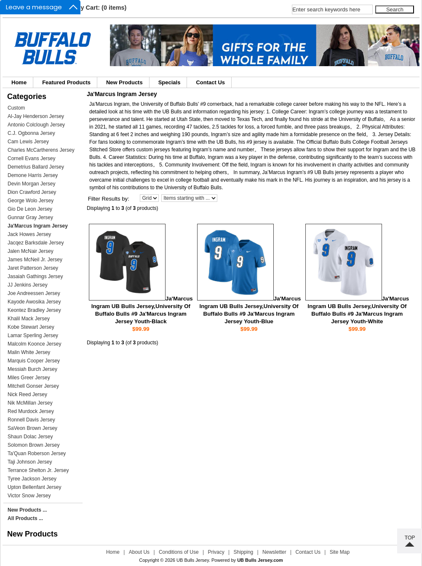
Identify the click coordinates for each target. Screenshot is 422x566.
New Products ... (27, 510)
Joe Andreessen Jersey (34, 293)
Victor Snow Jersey (29, 496)
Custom (16, 108)
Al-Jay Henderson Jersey (36, 116)
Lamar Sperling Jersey (33, 335)
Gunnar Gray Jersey (30, 217)
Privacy (216, 552)
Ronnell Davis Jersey (31, 420)
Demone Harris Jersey (33, 175)
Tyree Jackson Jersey (32, 479)
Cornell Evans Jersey (31, 158)
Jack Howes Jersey (29, 234)
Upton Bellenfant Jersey (34, 487)
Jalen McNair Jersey (30, 251)
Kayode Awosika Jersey (34, 302)
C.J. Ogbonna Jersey (31, 133)
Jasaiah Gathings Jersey (35, 276)
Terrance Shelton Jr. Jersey (38, 470)
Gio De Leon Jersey (30, 209)
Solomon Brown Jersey (33, 445)
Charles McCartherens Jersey (41, 150)
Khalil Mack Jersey (29, 319)
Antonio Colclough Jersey (36, 125)
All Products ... (25, 518)
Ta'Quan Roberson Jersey (37, 453)
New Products (124, 82)
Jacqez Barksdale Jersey (36, 243)
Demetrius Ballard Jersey (36, 167)
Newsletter (274, 552)
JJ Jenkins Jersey (28, 285)
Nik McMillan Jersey (30, 403)
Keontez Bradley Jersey (34, 310)
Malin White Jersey (29, 352)
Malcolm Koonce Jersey (34, 344)
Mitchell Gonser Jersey (33, 386)
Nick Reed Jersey (27, 394)
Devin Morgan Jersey (31, 184)
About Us (139, 552)
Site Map (340, 552)
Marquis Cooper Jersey (34, 361)
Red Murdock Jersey (31, 411)
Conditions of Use (179, 552)
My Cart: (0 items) (101, 7)
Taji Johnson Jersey (30, 462)
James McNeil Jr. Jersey (35, 260)
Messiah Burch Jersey (32, 369)
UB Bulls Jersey (192, 560)
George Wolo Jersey (30, 201)
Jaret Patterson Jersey (33, 268)
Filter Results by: (108, 199)
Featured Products (66, 82)
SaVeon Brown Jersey (32, 428)
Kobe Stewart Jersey (31, 327)
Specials (169, 82)
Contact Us (210, 82)
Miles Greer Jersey (29, 378)
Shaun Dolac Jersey (30, 437)
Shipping (244, 552)
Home (19, 82)
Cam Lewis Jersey (28, 142)
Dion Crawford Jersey (32, 192)
